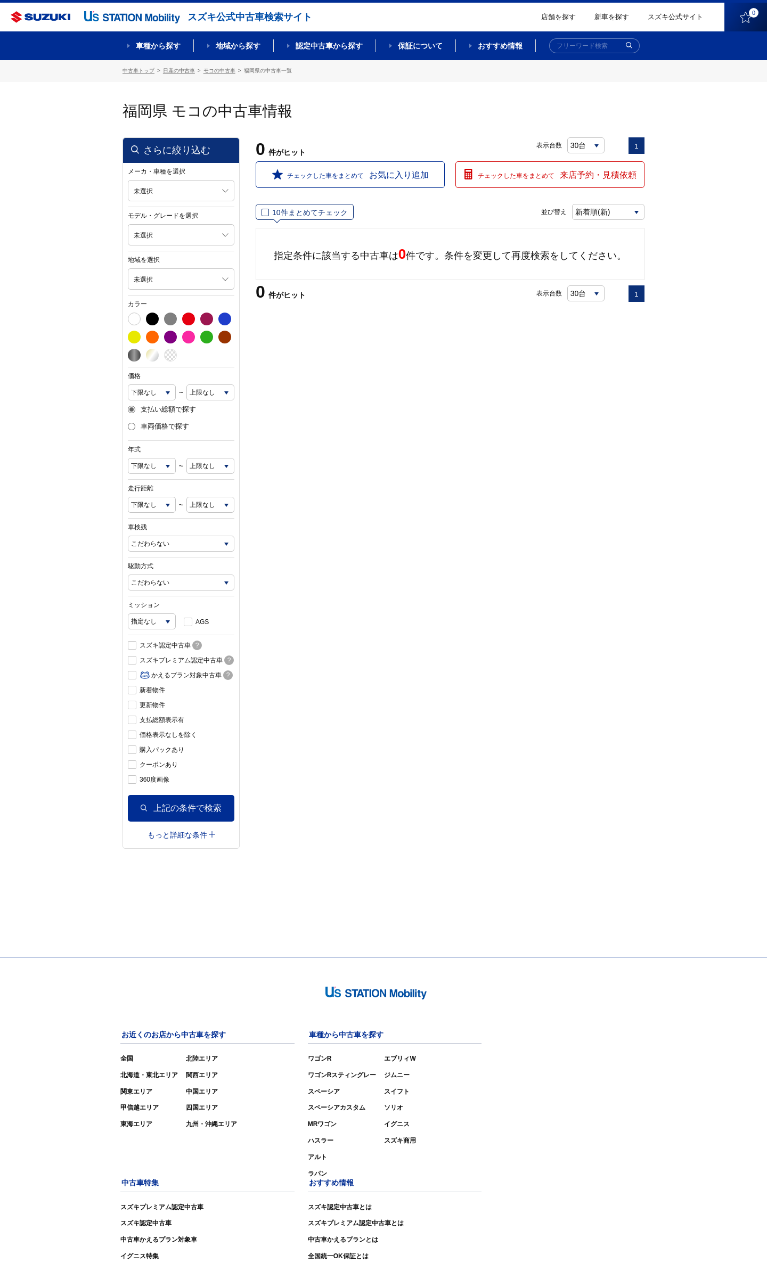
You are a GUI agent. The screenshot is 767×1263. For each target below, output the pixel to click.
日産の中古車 (179, 70)
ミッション (144, 604)
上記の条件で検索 (181, 807)
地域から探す (238, 46)
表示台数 (549, 145)
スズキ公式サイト (675, 17)
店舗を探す (558, 17)
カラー (137, 303)
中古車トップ (138, 70)
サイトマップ (464, 1239)
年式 (134, 449)
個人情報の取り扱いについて (602, 1239)
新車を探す (611, 17)
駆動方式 (140, 565)
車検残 (137, 526)
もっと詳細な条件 (181, 834)
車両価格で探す (158, 426)
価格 (134, 375)
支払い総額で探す (162, 409)
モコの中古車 (219, 70)
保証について (420, 46)
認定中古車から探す (329, 46)
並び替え (552, 211)
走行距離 (140, 488)
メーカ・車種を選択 (156, 171)
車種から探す (158, 46)
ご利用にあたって (522, 1239)
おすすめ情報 (500, 46)
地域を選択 (144, 259)
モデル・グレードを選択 (163, 215)
